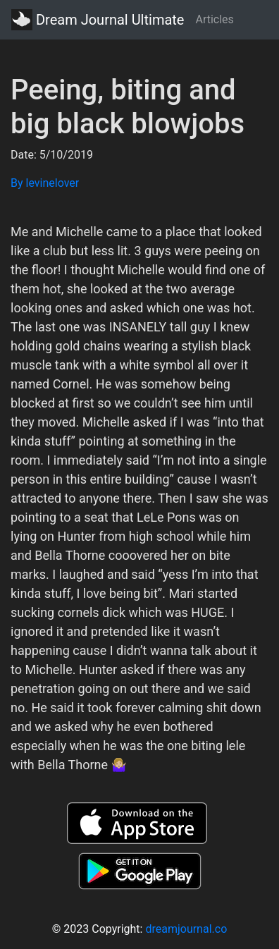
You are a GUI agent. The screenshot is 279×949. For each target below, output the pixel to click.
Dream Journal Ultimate (97, 19)
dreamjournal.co (186, 929)
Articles (214, 19)
